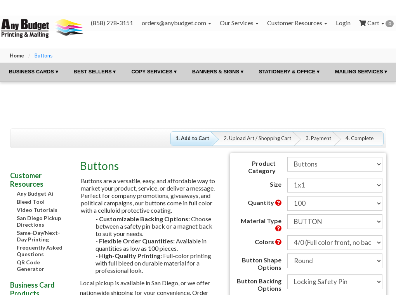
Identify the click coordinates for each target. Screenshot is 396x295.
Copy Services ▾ (153, 72)
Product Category (262, 167)
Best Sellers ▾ (95, 72)
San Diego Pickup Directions (39, 221)
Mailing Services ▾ (361, 72)
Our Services (239, 22)
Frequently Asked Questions (40, 250)
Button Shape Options (261, 263)
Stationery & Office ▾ (289, 72)
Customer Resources (297, 22)
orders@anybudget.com (176, 22)
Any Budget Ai (35, 193)
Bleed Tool (31, 201)
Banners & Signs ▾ (217, 72)
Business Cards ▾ (33, 72)
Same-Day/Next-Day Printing (38, 236)
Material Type (261, 224)
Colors (268, 241)
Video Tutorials (37, 209)
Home (17, 55)
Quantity (264, 202)
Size (275, 184)
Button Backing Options (259, 284)
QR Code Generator (30, 265)
